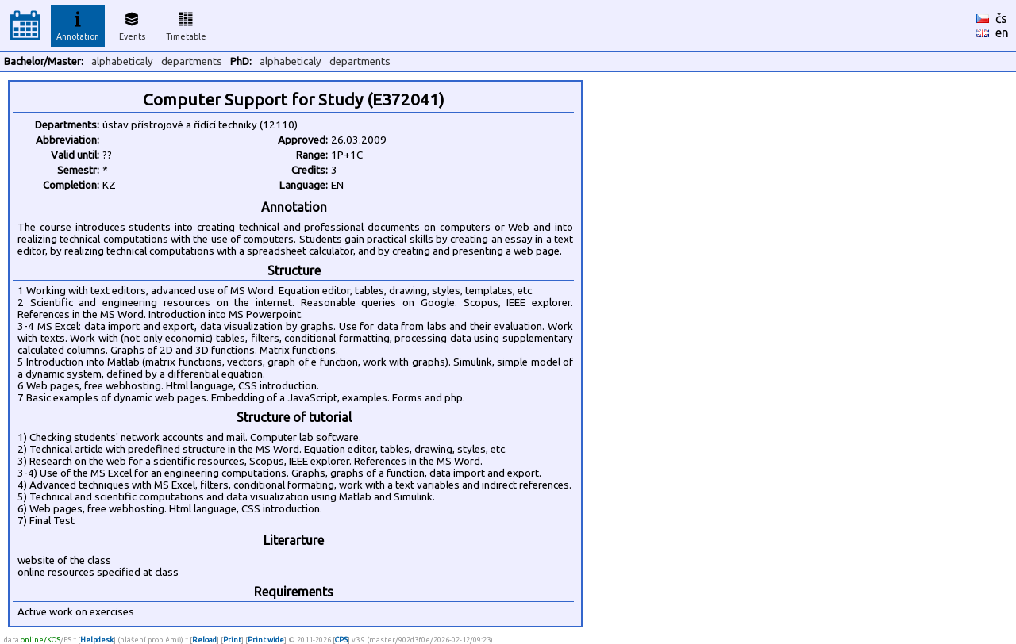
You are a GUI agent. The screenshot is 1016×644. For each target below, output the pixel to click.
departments (191, 61)
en (1002, 32)
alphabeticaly (122, 61)
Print (232, 639)
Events (132, 23)
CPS (341, 639)
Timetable (186, 23)
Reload (204, 639)
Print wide (266, 639)
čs (1001, 18)
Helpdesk (97, 639)
